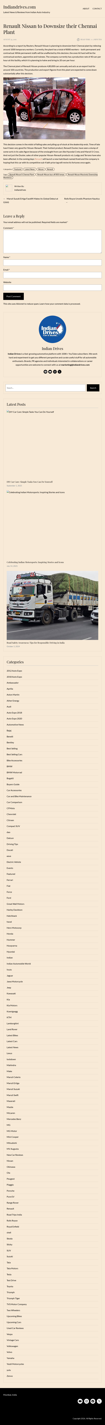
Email (6, 269)
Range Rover (13, 1202)
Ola (8, 1173)
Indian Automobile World (19, 963)
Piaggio (10, 1184)
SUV (9, 1250)
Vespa (9, 1334)
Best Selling (12, 748)
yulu (9, 1370)
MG (8, 1125)
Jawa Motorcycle (15, 981)
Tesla (9, 1274)
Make (9, 1071)
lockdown (11, 1059)
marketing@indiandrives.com (75, 365)
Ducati (10, 850)
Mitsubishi (12, 1143)
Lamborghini (13, 1023)
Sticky (9, 1244)
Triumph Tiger (13, 1298)
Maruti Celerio (14, 1077)
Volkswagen (12, 1346)
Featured (17, 169)
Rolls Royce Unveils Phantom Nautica (82, 198)
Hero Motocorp (14, 928)
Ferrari (10, 880)
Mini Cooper (13, 1137)
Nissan (41, 169)
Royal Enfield (13, 1226)
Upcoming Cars (14, 1322)
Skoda (9, 1238)
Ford (9, 898)
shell (9, 1232)
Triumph (11, 1292)
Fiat (8, 886)
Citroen (10, 820)
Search (93, 388)
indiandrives (20, 190)
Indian (10, 957)
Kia (8, 999)
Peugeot (11, 1179)
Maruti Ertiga (13, 1083)
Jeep (9, 987)
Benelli (10, 736)
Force (9, 892)
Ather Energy (13, 700)
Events (10, 868)
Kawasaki (11, 993)
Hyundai (11, 951)
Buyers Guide (13, 784)
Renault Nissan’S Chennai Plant (21, 174)
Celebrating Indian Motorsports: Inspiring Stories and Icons (35, 562)
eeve (9, 856)
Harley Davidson (14, 910)
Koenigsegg (12, 1011)
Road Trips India (14, 1214)
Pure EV (10, 1196)
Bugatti (10, 778)
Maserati (11, 1101)
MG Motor (12, 1131)
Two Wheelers (13, 1310)
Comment (8, 228)
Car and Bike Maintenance (19, 796)
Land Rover (12, 1029)
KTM (9, 1017)
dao (8, 832)
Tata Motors (12, 1268)
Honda (10, 933)
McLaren (11, 1113)
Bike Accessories (14, 760)
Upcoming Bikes (14, 1316)
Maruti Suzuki (13, 1089)
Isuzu (9, 969)
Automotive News (15, 724)
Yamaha (10, 1358)
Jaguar (10, 975)
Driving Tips (12, 844)
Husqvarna (12, 945)
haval (9, 922)
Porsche (10, 1191)
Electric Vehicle (14, 862)
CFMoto (11, 808)
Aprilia (10, 688)
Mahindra (11, 1065)
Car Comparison (14, 802)
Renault (38, 159)
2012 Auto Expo (14, 670)
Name (6, 257)
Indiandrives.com (19, 7)
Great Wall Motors (15, 904)
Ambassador (13, 682)
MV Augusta (13, 1149)
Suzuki (10, 1256)
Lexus (9, 1053)
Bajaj (9, 730)
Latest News (30, 169)
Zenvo (10, 1376)
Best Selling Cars (14, 754)
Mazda (10, 1107)
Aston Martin (13, 694)
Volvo (9, 1352)
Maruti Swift (12, 1095)
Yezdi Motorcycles (15, 1364)
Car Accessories (14, 790)
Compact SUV (13, 826)
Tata (9, 1262)
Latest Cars (12, 1041)
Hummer (11, 940)
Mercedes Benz (14, 1119)
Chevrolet (11, 814)
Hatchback (12, 916)
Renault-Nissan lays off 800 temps (50, 174)
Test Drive (11, 1280)
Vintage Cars (13, 1340)
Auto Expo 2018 (14, 712)
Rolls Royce (12, 1220)
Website (7, 282)
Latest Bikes (12, 1035)
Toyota (10, 1286)
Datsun (10, 838)
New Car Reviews (15, 1155)
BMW (9, 766)
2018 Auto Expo (14, 677)
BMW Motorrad (14, 772)
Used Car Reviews (15, 1328)
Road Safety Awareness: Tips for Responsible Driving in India (36, 642)
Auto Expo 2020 (14, 718)
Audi (9, 706)
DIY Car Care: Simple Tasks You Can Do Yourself (29, 482)
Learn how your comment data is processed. (60, 304)
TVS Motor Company (17, 1304)
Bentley (10, 742)
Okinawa (11, 1167)
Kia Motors (12, 1005)
